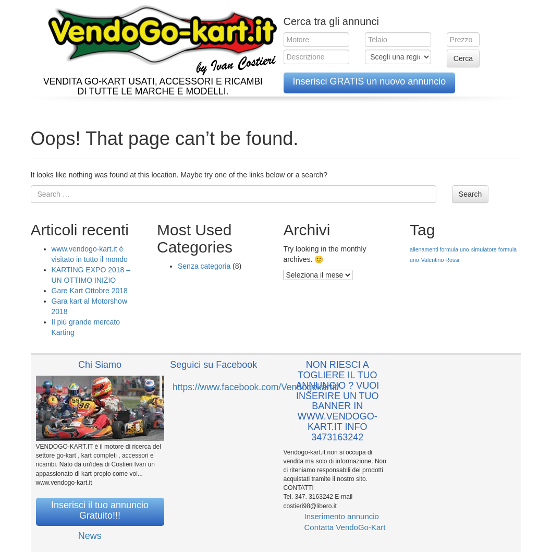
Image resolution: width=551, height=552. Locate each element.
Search (470, 194)
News (90, 536)
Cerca (463, 58)
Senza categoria (204, 266)
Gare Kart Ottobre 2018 (90, 290)
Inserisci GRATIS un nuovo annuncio (369, 81)
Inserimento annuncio (341, 516)
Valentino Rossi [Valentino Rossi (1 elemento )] (440, 260)
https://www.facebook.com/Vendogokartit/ (256, 387)
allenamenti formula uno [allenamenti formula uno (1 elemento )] (439, 249)
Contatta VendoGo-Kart (345, 527)
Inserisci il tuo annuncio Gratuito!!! (100, 510)
